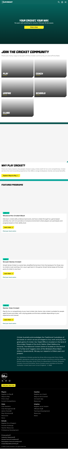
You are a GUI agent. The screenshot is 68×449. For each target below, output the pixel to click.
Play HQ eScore (7, 413)
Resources (37, 401)
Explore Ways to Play (11, 175)
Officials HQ (38, 409)
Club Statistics (6, 407)
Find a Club (34, 27)
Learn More (8, 273)
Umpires (37, 404)
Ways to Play (5, 397)
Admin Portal (6, 411)
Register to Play (7, 394)
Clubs (3, 404)
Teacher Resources (7, 428)
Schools (3, 421)
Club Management (8, 409)
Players (3, 392)
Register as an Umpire (41, 407)
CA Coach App (38, 399)
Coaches (37, 392)
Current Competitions (8, 401)
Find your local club (8, 385)
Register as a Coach (40, 394)
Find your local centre (9, 231)
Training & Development (42, 411)
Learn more (8, 227)
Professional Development (10, 430)
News (3, 418)
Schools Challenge (7, 426)
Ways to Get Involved (41, 397)
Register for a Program (8, 423)
